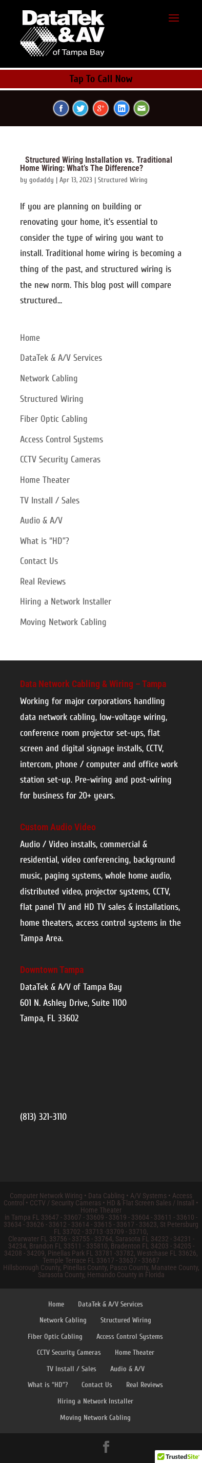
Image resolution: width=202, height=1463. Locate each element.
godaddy (41, 179)
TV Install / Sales (49, 500)
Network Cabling (49, 378)
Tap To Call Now (101, 79)
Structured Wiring (123, 179)
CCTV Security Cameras (60, 459)
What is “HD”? (44, 541)
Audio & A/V (41, 520)
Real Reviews (43, 581)
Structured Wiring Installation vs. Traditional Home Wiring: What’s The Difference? (96, 164)
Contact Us (39, 561)
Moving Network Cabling (63, 622)
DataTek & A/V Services (61, 358)
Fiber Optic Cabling (54, 419)
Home (30, 338)
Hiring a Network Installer (65, 601)
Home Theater (45, 480)
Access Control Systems (61, 439)
